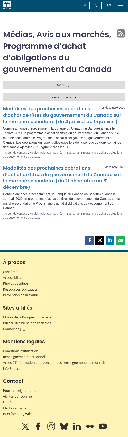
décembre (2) (64, 97)
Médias (34, 152)
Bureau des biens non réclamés (27, 323)
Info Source (11, 368)
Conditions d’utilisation (20, 351)
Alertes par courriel (18, 396)
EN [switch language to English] (109, 5)
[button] (89, 240)
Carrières (10, 272)
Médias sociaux (14, 408)
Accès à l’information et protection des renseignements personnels (54, 362)
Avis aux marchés (51, 152)
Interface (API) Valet (18, 414)
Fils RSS (8, 402)
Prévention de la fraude (21, 295)
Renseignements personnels (25, 357)
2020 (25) (64, 85)
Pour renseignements (19, 390)
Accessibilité (12, 277)
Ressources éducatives (20, 289)
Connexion (14, 329)
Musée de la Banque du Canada (27, 317)
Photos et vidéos (16, 283)
